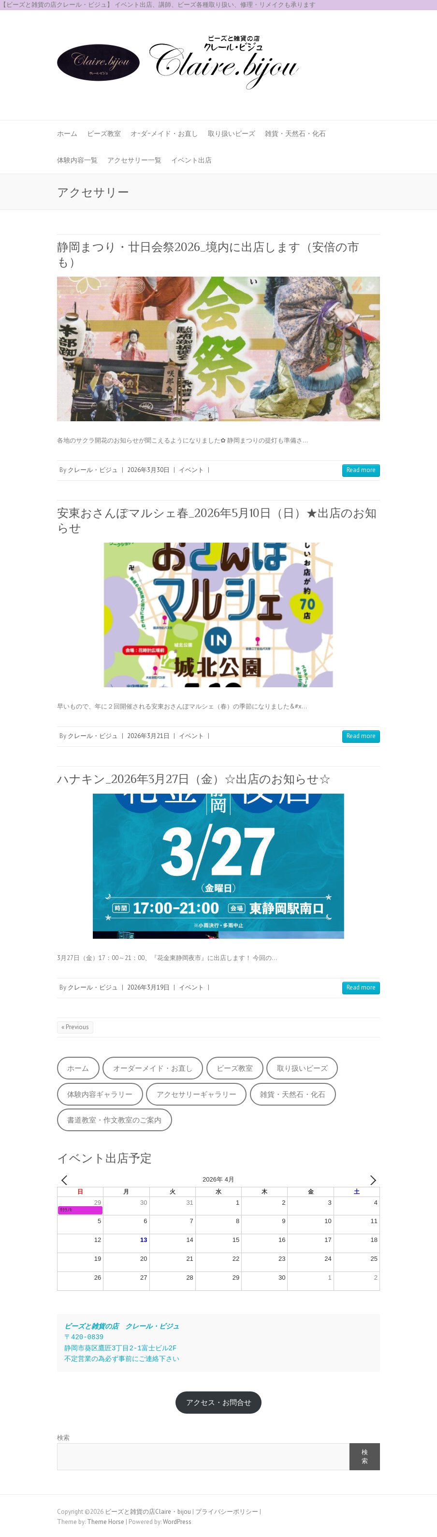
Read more (361, 470)
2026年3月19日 (148, 987)
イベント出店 (191, 160)
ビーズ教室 (104, 133)
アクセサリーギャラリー (196, 1094)
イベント (191, 470)
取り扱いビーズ (231, 133)
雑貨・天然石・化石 (295, 133)
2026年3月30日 (148, 470)
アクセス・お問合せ (218, 1402)
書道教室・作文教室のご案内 (114, 1119)
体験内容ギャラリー (99, 1094)
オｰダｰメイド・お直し (164, 133)
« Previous (75, 1027)
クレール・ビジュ (93, 470)
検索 (63, 1438)
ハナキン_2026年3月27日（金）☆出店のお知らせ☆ (194, 778)
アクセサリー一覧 (134, 160)
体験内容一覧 (77, 160)
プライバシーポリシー (226, 1511)
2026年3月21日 (148, 736)
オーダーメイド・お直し (153, 1068)
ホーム (67, 133)
